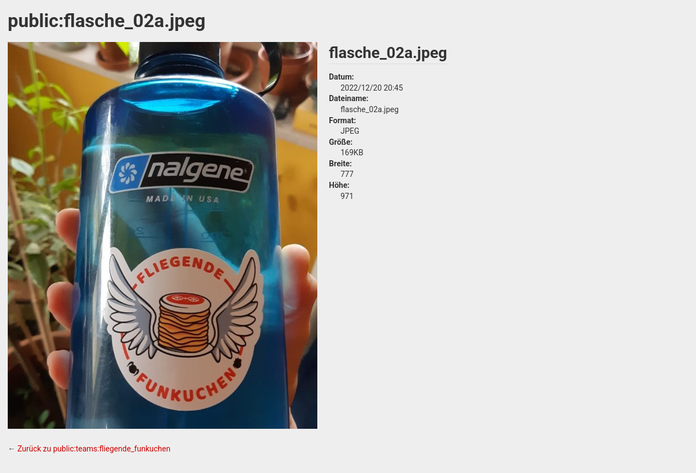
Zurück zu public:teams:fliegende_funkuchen (93, 448)
